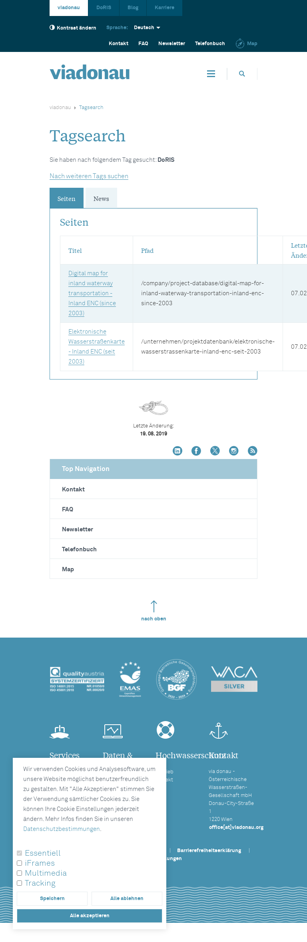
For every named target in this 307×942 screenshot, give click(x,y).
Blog (133, 7)
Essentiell (43, 853)
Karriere (164, 7)
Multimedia (46, 873)
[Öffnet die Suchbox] (242, 73)
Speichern (52, 898)
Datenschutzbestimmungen (61, 829)
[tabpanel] (153, 290)
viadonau (69, 7)
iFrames (40, 863)
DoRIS (103, 7)
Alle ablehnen (127, 898)
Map (246, 43)
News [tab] (101, 198)
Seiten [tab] (67, 198)
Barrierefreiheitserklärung (209, 850)
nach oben (153, 611)
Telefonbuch (210, 43)
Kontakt (118, 43)
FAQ (67, 510)
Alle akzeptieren (90, 915)
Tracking (40, 883)
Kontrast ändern (73, 28)
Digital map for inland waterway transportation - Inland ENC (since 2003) (92, 293)
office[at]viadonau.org (236, 827)
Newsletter (171, 43)
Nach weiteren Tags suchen (89, 176)
